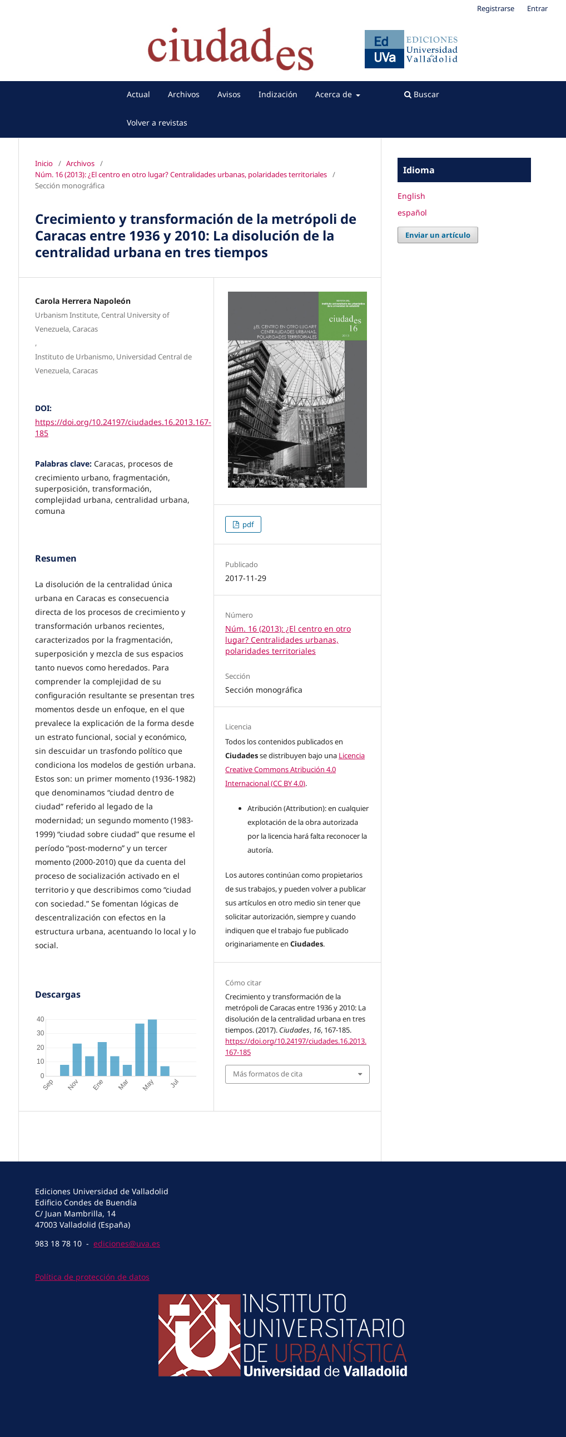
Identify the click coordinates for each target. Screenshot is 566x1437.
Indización (278, 94)
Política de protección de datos (92, 1276)
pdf (247, 524)
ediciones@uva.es (126, 1243)
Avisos (229, 94)
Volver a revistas (157, 122)
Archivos (184, 94)
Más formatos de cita (267, 1074)
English (411, 196)
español (412, 212)
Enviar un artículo (437, 235)
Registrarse (495, 8)
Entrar (537, 8)
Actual (138, 94)
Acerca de (334, 94)
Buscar (421, 94)
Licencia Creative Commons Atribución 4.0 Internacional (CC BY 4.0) (295, 769)
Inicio (44, 163)
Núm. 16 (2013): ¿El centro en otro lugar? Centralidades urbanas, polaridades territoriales (181, 174)
